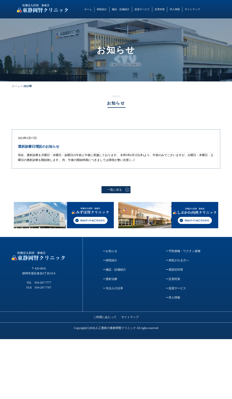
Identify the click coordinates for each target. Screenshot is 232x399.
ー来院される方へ (177, 260)
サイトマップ (192, 9)
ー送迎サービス (176, 288)
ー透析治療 (110, 279)
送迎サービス (142, 9)
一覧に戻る (114, 189)
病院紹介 (102, 9)
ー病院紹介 (110, 260)
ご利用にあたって (105, 317)
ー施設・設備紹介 (114, 269)
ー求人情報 (173, 297)
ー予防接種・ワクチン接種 (183, 251)
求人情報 (175, 9)
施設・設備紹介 (121, 9)
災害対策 (160, 9)
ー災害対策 (173, 279)
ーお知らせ (110, 251)
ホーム (88, 9)
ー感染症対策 (174, 269)
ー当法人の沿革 (113, 288)
